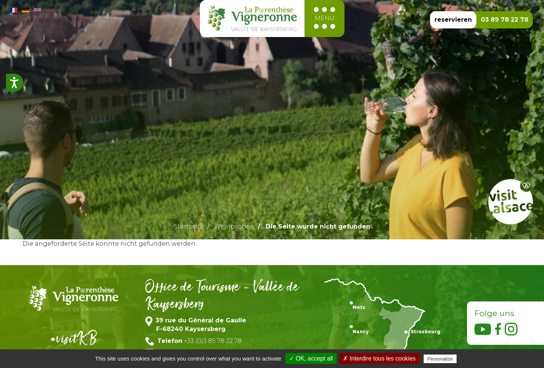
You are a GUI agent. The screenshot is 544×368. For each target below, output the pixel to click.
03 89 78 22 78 (504, 19)
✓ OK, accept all (311, 358)
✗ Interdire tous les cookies (379, 358)
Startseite (189, 226)
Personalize (440, 359)
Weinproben (234, 226)
